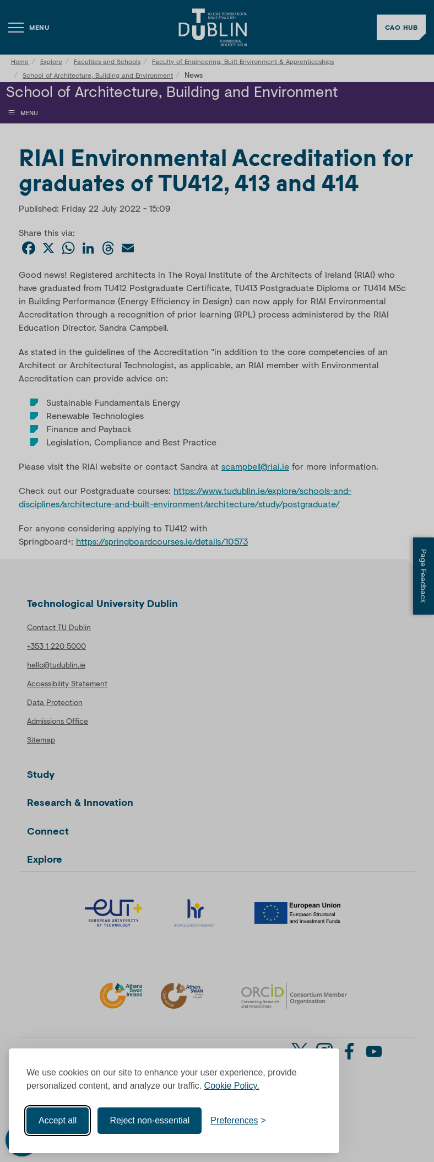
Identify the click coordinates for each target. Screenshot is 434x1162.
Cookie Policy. (231, 1085)
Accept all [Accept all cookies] (58, 1120)
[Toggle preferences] (238, 1121)
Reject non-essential (149, 1120)
